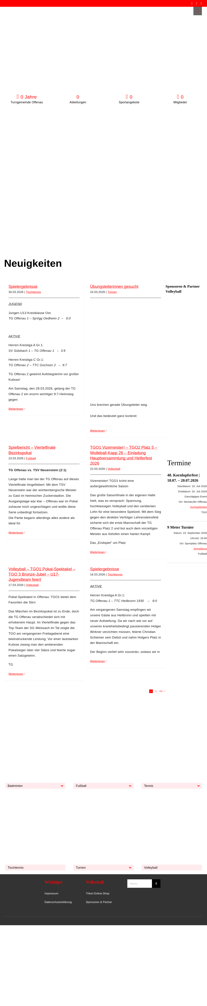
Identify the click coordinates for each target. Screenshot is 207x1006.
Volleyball (114, 468)
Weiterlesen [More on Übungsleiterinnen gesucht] (97, 430)
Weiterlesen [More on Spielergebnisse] (15, 408)
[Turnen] (98, 794)
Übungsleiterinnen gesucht (114, 286)
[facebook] (192, 3)
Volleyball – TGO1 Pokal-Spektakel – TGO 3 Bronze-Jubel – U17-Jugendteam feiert (41, 574)
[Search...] (139, 883)
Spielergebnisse (23, 286)
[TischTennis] (30, 794)
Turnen (112, 292)
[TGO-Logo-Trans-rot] (15, 8)
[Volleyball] (167, 794)
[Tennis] (167, 712)
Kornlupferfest (198, 507)
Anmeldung (200, 548)
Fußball (31, 458)
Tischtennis (33, 292)
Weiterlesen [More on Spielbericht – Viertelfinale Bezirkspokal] (15, 532)
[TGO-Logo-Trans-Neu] (17, 881)
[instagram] (196, 3)
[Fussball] (98, 712)
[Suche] (156, 883)
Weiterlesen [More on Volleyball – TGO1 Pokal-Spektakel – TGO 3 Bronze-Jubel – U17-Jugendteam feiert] (15, 674)
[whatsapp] (201, 3)
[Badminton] (30, 712)
